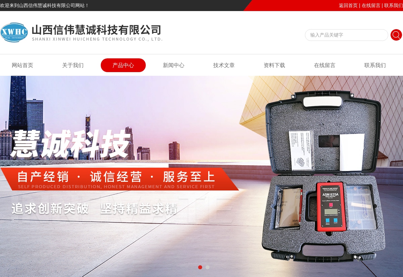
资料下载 (274, 65)
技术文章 (224, 65)
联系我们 (393, 5)
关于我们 (73, 65)
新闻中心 (173, 65)
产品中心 (123, 65)
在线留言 (371, 5)
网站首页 (22, 65)
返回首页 (348, 5)
